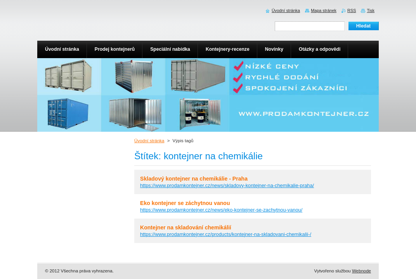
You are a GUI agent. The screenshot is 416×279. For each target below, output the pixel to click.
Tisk (370, 10)
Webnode (361, 271)
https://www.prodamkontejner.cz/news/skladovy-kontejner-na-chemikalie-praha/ (227, 185)
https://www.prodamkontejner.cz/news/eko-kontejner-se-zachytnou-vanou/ (221, 210)
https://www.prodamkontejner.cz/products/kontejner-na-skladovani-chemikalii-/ (225, 234)
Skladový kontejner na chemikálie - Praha (194, 179)
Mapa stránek (323, 10)
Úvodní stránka (149, 140)
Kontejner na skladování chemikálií (185, 227)
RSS (351, 10)
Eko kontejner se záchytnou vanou (185, 203)
